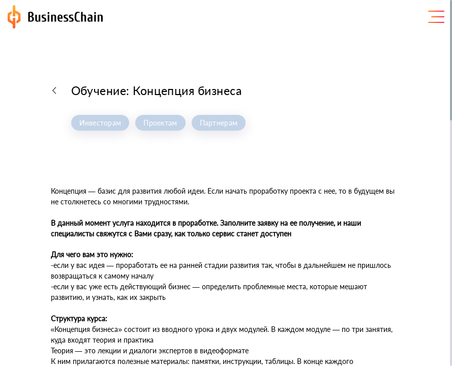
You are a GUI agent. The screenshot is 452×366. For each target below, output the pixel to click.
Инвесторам (100, 122)
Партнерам (219, 122)
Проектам (160, 122)
